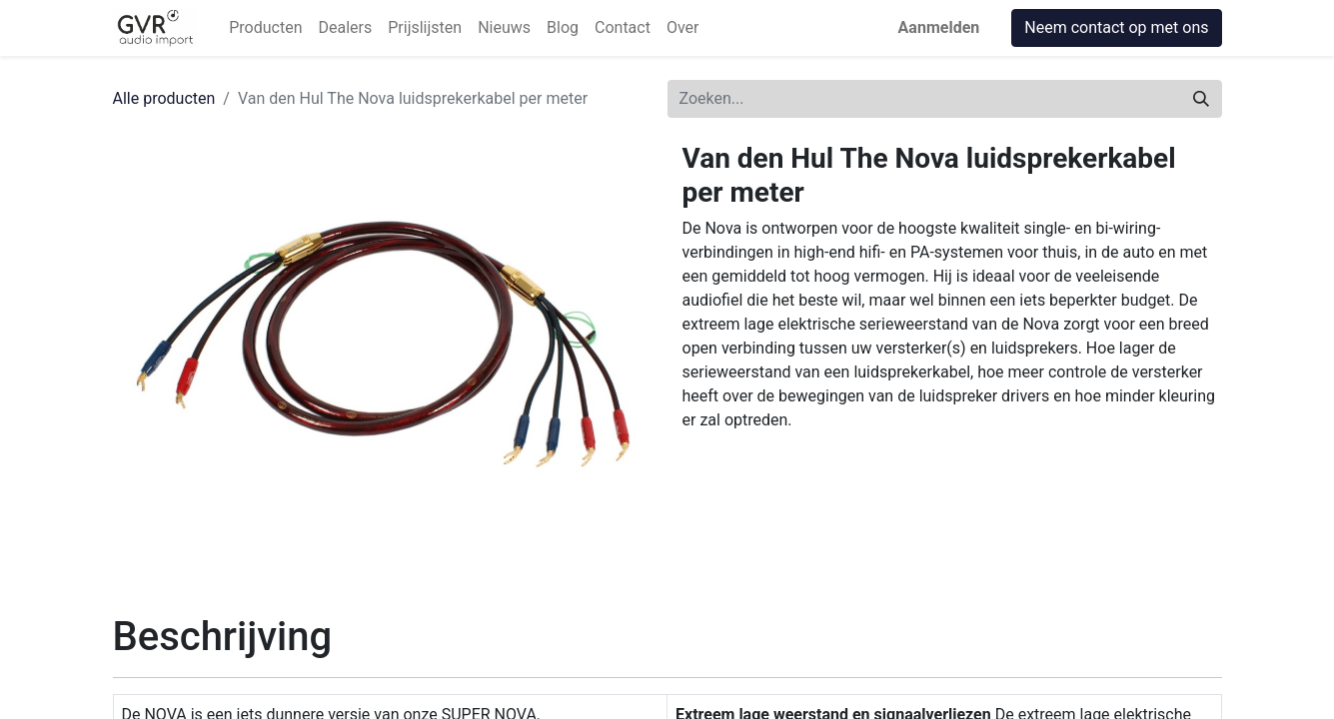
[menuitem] (265, 28)
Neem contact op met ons (1116, 27)
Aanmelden (939, 27)
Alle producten (164, 98)
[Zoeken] (1201, 99)
